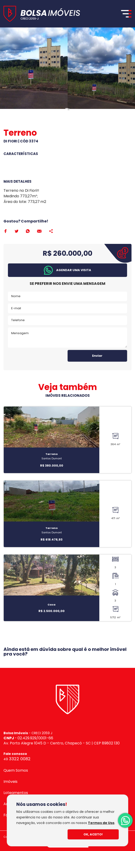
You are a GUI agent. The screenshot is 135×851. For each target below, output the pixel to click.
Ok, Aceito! (93, 834)
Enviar (97, 355)
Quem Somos (15, 770)
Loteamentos (15, 792)
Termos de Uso (101, 823)
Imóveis (10, 781)
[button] (67, 270)
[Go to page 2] (68, 109)
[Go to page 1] (66, 109)
